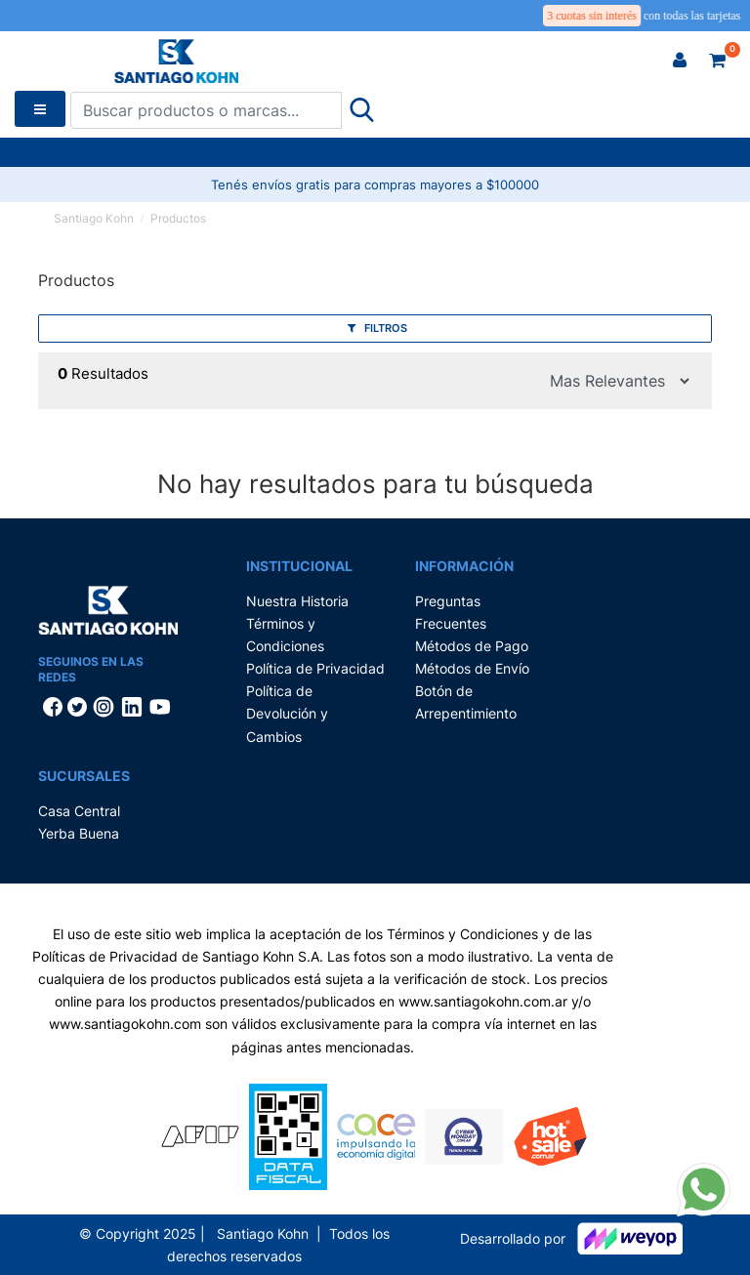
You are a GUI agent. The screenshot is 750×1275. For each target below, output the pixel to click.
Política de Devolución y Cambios (287, 713)
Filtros (377, 328)
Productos (178, 218)
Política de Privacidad (315, 668)
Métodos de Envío (472, 668)
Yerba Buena (78, 833)
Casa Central (79, 810)
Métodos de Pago (471, 646)
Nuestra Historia (297, 601)
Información (464, 565)
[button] (679, 60)
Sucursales (84, 775)
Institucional (299, 565)
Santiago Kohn (94, 218)
